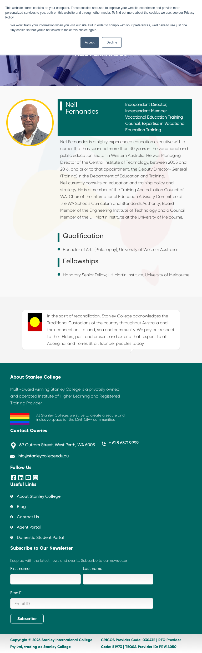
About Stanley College (38, 497)
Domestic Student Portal (40, 538)
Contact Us (28, 517)
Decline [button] (112, 42)
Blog (21, 507)
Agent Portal (29, 527)
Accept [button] (90, 42)
